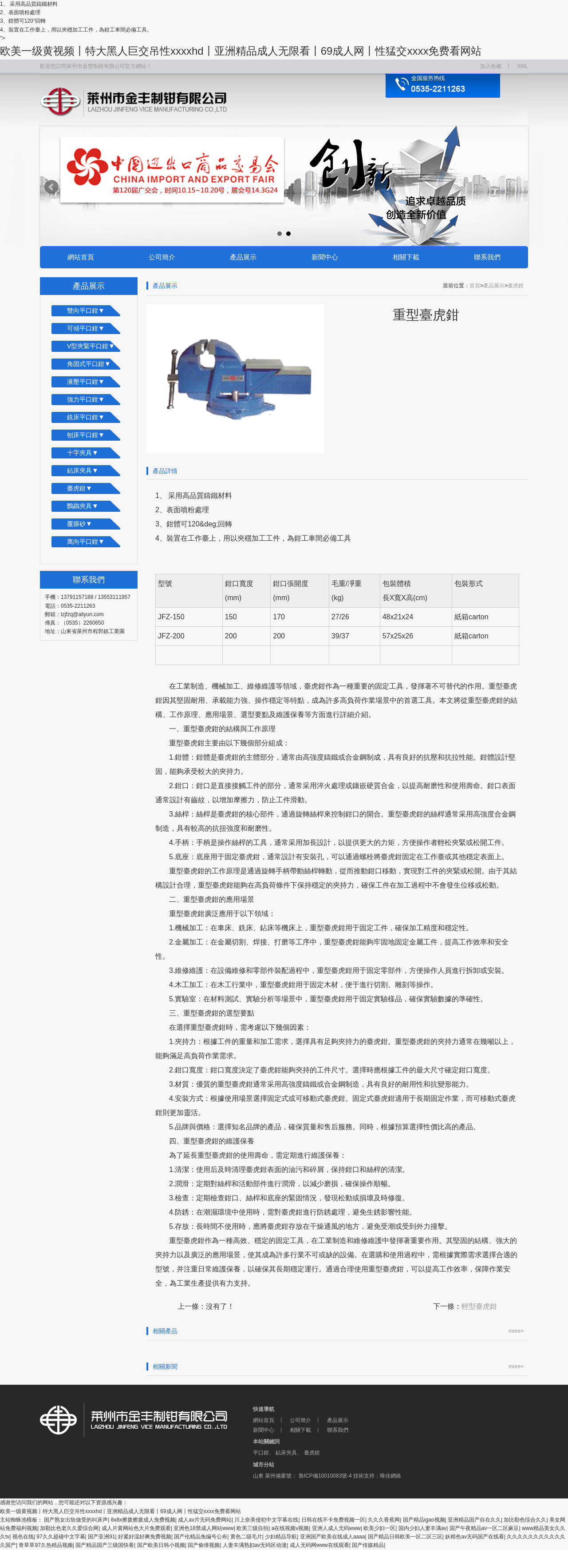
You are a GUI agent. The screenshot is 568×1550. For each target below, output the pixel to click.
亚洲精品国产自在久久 (474, 1520)
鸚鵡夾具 (83, 506)
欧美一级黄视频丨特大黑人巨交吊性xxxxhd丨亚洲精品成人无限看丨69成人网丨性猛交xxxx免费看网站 (240, 51)
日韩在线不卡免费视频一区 (333, 1520)
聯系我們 (487, 257)
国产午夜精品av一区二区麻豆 (484, 1528)
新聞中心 (325, 257)
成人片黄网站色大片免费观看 (136, 1528)
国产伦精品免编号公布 (200, 1537)
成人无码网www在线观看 (319, 1545)
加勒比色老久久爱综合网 (69, 1528)
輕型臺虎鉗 (479, 1306)
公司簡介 (162, 257)
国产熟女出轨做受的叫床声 (76, 1520)
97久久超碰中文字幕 (60, 1537)
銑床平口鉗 (86, 417)
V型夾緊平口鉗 (91, 346)
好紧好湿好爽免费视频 (144, 1537)
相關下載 (406, 257)
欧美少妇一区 (379, 1528)
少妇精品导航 (281, 1537)
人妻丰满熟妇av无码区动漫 (255, 1545)
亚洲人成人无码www (336, 1528)
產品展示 (243, 257)
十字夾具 (83, 452)
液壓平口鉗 (86, 381)
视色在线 (23, 1537)
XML (522, 66)
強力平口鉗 (86, 399)
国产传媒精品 (368, 1545)
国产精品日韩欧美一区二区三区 (405, 1537)
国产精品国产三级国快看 (104, 1545)
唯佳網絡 (390, 1476)
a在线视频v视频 (290, 1528)
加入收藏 (490, 66)
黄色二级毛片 (246, 1537)
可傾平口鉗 (86, 328)
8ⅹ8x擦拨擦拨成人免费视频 (143, 1520)
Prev (51, 187)
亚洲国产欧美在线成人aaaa (332, 1537)
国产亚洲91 (101, 1537)
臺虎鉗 (79, 488)
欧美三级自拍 (252, 1528)
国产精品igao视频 (424, 1520)
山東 (258, 1476)
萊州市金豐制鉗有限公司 (146, 1420)
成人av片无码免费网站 (205, 1520)
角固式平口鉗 (89, 363)
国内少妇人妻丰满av (422, 1528)
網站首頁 (80, 257)
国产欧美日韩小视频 (161, 1545)
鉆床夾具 (83, 470)
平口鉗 (261, 1453)
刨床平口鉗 (86, 434)
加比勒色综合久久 (525, 1520)
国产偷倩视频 (204, 1545)
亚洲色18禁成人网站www (203, 1528)
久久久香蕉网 (384, 1520)
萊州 (270, 1476)
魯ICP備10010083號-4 (324, 1476)
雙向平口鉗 (86, 310)
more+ (516, 1331)
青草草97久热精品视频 (45, 1545)
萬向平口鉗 (86, 541)
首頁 (474, 286)
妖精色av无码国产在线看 (474, 1537)
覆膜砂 (79, 523)
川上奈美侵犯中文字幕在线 (266, 1520)
